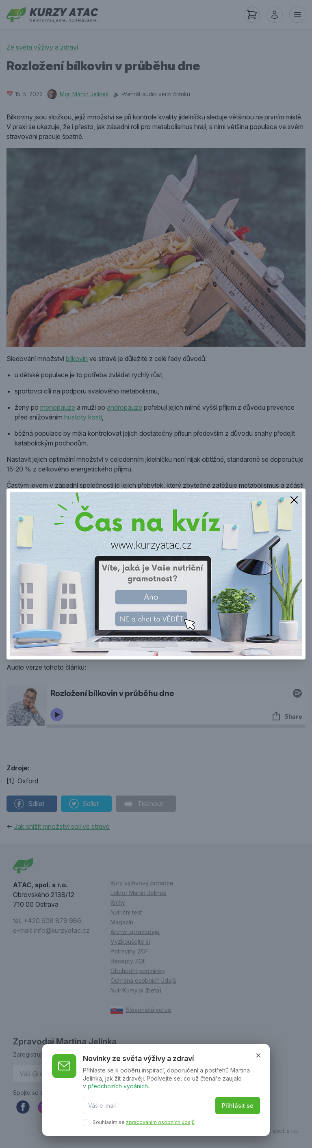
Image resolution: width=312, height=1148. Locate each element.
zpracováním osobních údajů (160, 1122)
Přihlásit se (238, 1105)
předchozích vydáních (118, 1086)
